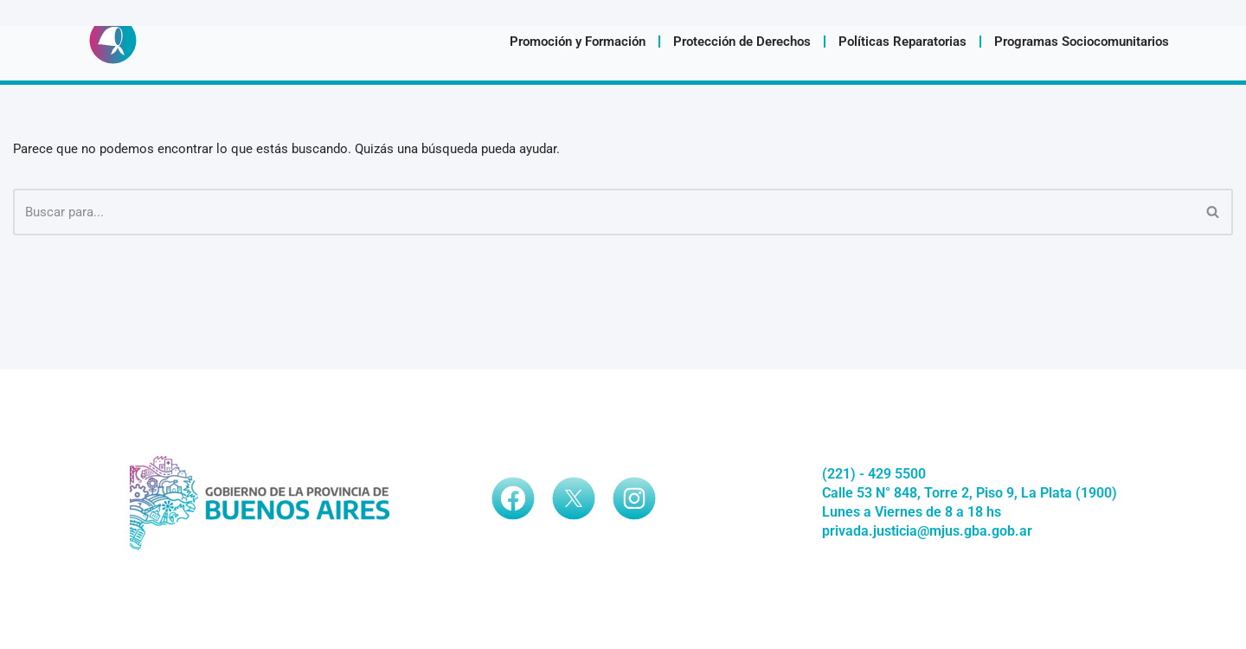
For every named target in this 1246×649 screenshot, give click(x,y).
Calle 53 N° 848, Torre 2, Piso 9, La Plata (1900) (969, 514)
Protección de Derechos (742, 41)
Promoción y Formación (577, 41)
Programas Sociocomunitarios (1081, 41)
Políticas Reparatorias (902, 41)
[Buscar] (603, 212)
